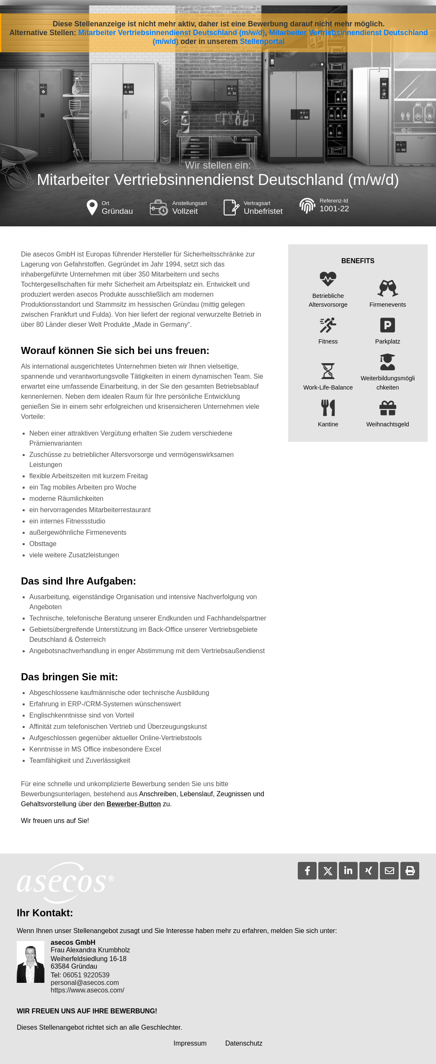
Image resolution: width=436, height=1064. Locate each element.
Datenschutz (244, 1043)
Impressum (189, 1043)
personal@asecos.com (85, 982)
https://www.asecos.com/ (87, 990)
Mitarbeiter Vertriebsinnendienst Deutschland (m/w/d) (171, 32)
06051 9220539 (86, 975)
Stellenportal (262, 41)
